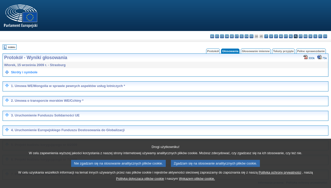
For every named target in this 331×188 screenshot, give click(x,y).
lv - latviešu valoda (271, 36)
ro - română (305, 36)
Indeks (11, 47)
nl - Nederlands (291, 36)
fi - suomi (320, 36)
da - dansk (227, 36)
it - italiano (266, 36)
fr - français (251, 36)
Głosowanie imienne (256, 51)
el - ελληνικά (242, 36)
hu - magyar (281, 36)
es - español (217, 36)
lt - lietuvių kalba (276, 36)
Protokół (213, 51)
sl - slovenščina (315, 36)
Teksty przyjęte (283, 51)
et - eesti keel (237, 36)
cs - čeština (222, 36)
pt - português (301, 36)
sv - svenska (325, 36)
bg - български (212, 36)
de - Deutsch (232, 36)
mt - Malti (286, 36)
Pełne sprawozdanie (311, 51)
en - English (247, 36)
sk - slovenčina (310, 36)
